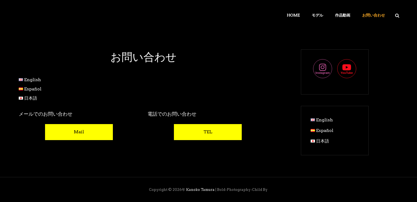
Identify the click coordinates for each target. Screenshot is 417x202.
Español (33, 88)
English (32, 79)
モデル (317, 15)
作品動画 (342, 15)
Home (293, 15)
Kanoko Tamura (200, 190)
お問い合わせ (373, 15)
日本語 (30, 98)
